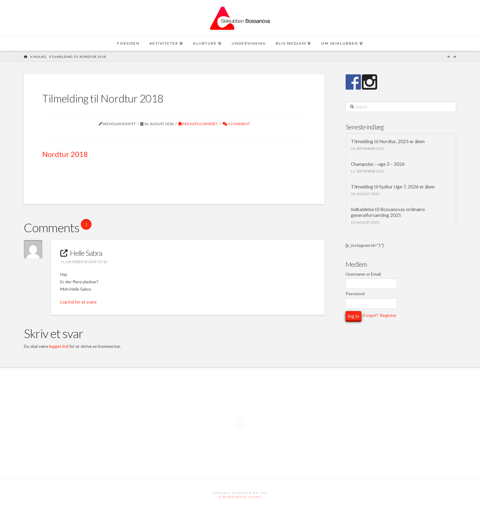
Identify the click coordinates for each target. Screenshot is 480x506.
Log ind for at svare (78, 301)
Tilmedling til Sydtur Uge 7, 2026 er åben (393, 186)
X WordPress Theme (240, 497)
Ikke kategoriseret (198, 123)
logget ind (58, 346)
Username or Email (363, 274)
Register (388, 315)
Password (355, 293)
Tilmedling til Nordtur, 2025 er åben (388, 141)
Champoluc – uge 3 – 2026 (378, 164)
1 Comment (236, 123)
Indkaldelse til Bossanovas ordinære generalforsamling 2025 (388, 212)
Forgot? (370, 315)
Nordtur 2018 (65, 154)
